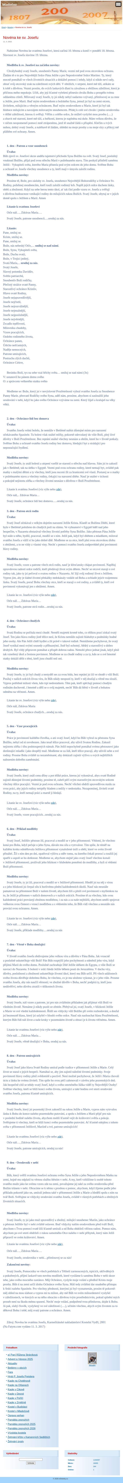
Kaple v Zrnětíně (17, 1402)
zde (58, 489)
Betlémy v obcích (17, 1368)
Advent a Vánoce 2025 (20, 1359)
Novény (10, 27)
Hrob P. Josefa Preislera (21, 1376)
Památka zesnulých (18, 1419)
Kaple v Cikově (16, 1389)
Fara (10, 1372)
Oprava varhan (16, 1415)
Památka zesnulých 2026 (22, 1428)
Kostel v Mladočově (18, 1411)
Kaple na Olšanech (18, 1385)
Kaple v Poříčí (15, 1398)
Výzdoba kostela (17, 1432)
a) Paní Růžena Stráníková (23, 1355)
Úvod (4, 27)
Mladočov (9, 4)
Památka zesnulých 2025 (22, 1424)
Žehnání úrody (16, 1441)
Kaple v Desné (16, 1393)
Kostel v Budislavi (17, 1406)
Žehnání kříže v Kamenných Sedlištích (29, 1437)
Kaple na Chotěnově (19, 1381)
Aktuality (12, 1363)
